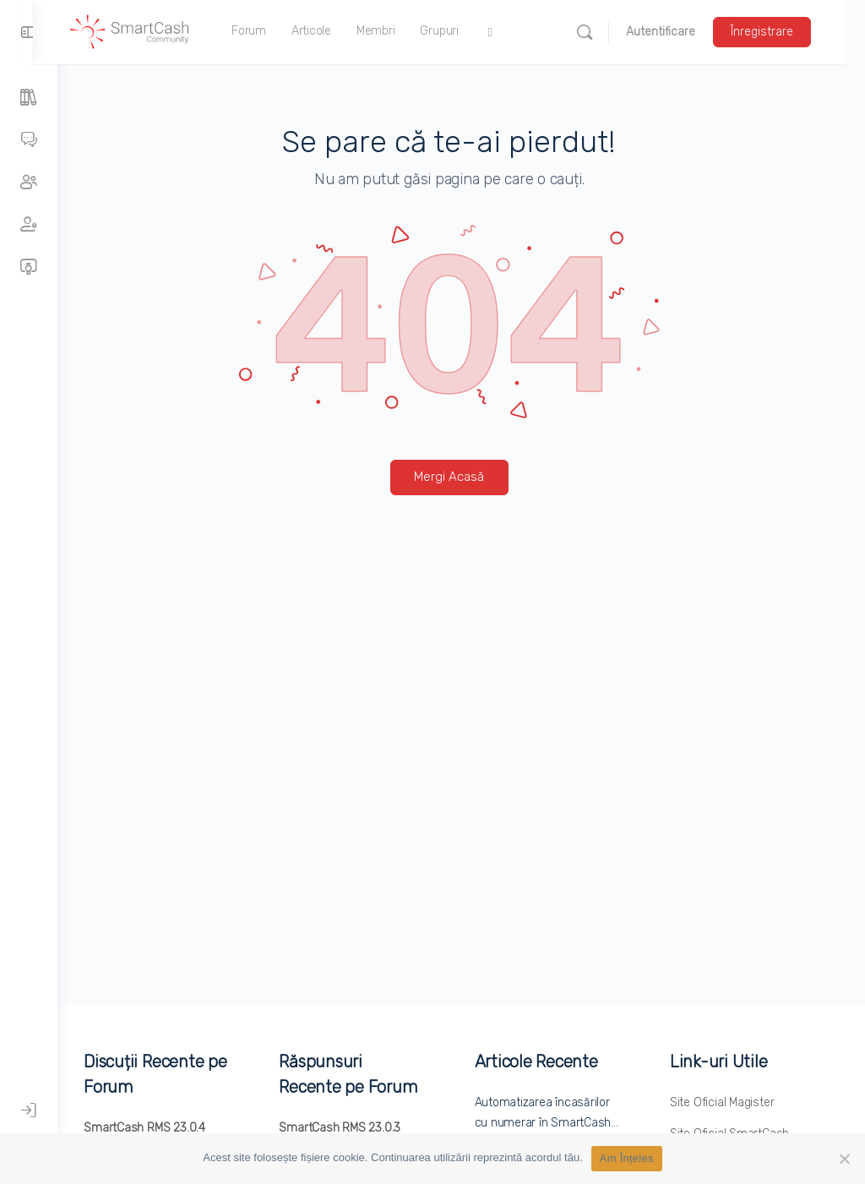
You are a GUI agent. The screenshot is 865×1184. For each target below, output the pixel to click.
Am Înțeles (627, 1158)
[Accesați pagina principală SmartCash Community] (154, 30)
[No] (843, 1158)
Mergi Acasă (462, 476)
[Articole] (28, 98)
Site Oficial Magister (728, 1102)
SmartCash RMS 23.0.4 (169, 1128)
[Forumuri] (28, 140)
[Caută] (605, 32)
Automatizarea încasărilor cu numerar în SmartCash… (554, 1122)
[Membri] (28, 225)
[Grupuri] (28, 182)
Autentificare (680, 32)
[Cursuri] (28, 267)
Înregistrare (782, 32)
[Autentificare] (28, 1110)
